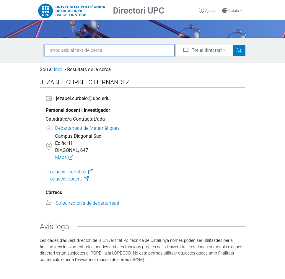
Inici (58, 69)
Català (230, 10)
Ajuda (207, 10)
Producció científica (66, 172)
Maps (60, 157)
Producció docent (64, 179)
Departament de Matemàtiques (87, 128)
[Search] (239, 50)
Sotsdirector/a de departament (87, 203)
